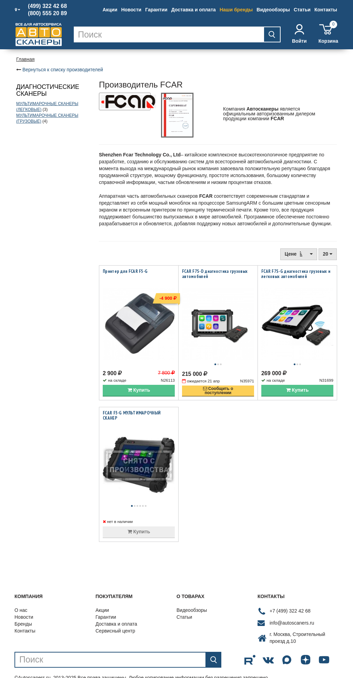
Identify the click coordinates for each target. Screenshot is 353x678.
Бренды (23, 610)
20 (327, 254)
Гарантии (156, 9)
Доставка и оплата (193, 9)
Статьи (302, 9)
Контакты (325, 9)
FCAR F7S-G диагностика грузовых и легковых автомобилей (295, 273)
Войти (299, 34)
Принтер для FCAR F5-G (125, 271)
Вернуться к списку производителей (62, 69)
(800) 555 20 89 (47, 13)
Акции (109, 9)
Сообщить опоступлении (218, 383)
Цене (299, 254)
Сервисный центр (115, 617)
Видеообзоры (273, 9)
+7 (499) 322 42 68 (290, 597)
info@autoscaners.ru (292, 609)
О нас (20, 596)
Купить (139, 383)
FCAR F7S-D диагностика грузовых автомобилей (215, 273)
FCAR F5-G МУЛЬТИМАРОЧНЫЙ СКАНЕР (132, 408)
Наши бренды (236, 9)
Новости (131, 9)
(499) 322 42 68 (47, 6)
